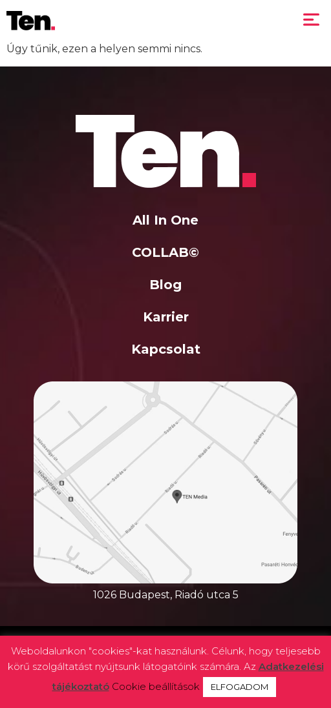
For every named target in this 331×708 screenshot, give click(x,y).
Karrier (166, 317)
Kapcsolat (165, 349)
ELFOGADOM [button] (239, 687)
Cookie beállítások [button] (156, 686)
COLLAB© (165, 252)
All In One (165, 220)
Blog (165, 284)
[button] (312, 20)
